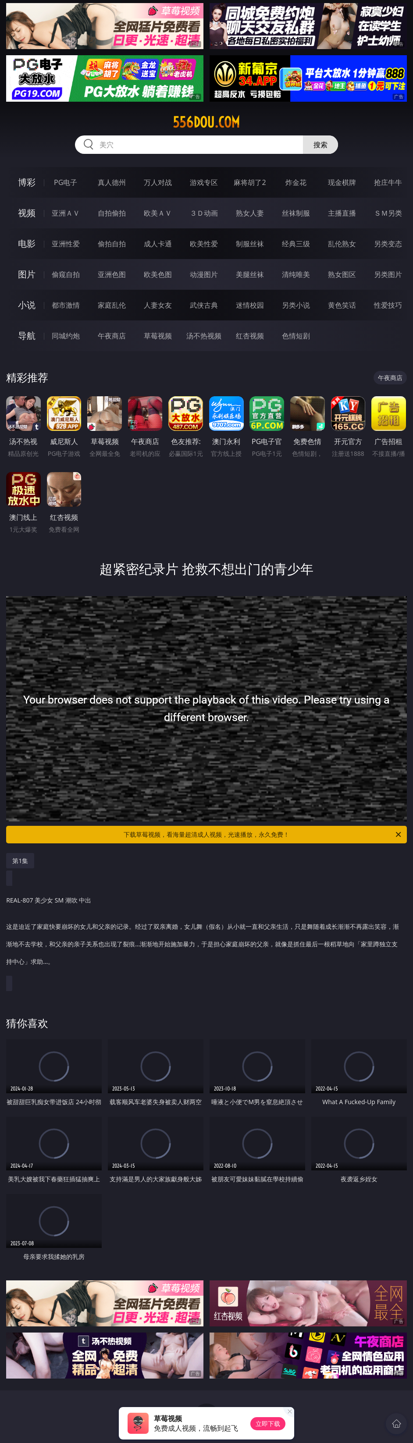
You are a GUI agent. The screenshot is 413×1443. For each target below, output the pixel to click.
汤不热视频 (203, 336)
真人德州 (112, 182)
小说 (27, 305)
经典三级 (296, 244)
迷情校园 (250, 305)
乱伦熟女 (342, 244)
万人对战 (158, 182)
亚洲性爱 (66, 244)
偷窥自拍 (66, 274)
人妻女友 (158, 305)
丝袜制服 (296, 213)
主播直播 (342, 213)
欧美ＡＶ (158, 213)
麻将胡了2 (250, 182)
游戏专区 (204, 182)
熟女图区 (342, 274)
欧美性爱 (204, 244)
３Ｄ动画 (204, 213)
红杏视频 (250, 336)
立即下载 (268, 1423)
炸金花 (295, 182)
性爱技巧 (388, 305)
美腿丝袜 (250, 274)
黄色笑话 (342, 305)
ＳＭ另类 (388, 213)
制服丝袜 (250, 244)
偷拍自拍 (112, 244)
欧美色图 (158, 274)
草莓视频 (158, 336)
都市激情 (66, 305)
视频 (27, 213)
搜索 (320, 144)
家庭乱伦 (112, 305)
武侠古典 (204, 305)
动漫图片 (204, 274)
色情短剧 (296, 336)
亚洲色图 (112, 274)
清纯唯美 (296, 274)
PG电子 (65, 182)
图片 (27, 274)
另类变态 (388, 244)
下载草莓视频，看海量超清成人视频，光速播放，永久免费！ (263, 834)
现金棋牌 (342, 182)
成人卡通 (158, 244)
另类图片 (388, 274)
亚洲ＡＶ (66, 213)
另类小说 (296, 305)
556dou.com (206, 122)
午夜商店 (112, 336)
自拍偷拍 (112, 213)
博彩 (27, 182)
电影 (27, 243)
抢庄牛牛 (388, 182)
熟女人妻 (250, 213)
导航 (27, 335)
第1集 (20, 861)
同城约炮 (66, 336)
